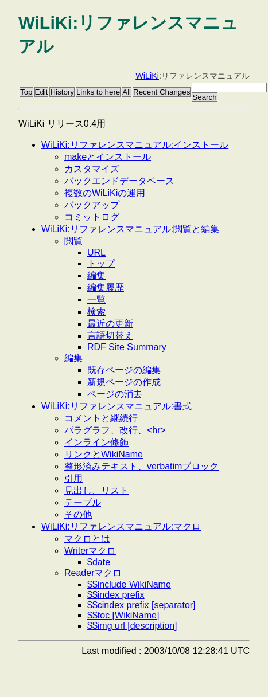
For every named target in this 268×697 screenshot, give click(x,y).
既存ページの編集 (124, 370)
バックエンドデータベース (119, 181)
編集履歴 (105, 287)
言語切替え (110, 335)
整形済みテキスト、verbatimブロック (141, 466)
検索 (96, 311)
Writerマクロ (90, 550)
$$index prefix (116, 595)
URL (96, 252)
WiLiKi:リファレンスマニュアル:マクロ (121, 526)
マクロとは (87, 538)
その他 (78, 514)
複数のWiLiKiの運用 (104, 193)
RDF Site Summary (126, 347)
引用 (73, 478)
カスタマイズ (91, 169)
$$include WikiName (129, 584)
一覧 (96, 299)
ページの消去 (114, 394)
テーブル (82, 502)
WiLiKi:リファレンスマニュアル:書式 (116, 406)
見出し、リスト (96, 490)
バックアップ (91, 205)
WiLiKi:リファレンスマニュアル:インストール (134, 145)
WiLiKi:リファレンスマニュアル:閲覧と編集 (130, 229)
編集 (96, 275)
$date (98, 562)
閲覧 (73, 241)
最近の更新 (110, 323)
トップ (101, 263)
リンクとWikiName (103, 454)
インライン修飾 (96, 442)
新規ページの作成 (124, 382)
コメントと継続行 (101, 418)
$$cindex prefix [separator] (141, 605)
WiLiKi (147, 75)
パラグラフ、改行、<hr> (115, 430)
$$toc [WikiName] (123, 615)
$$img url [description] (132, 626)
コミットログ (91, 217)
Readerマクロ (93, 573)
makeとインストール (107, 157)
